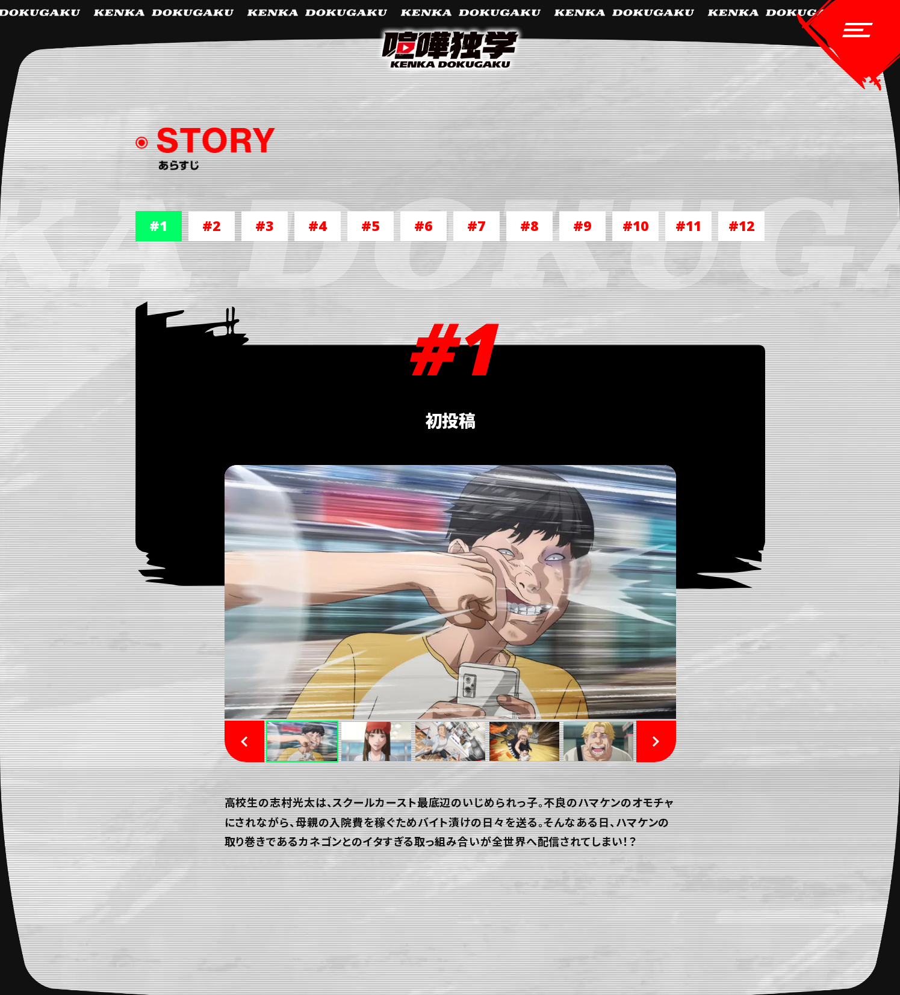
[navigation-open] (848, 46)
